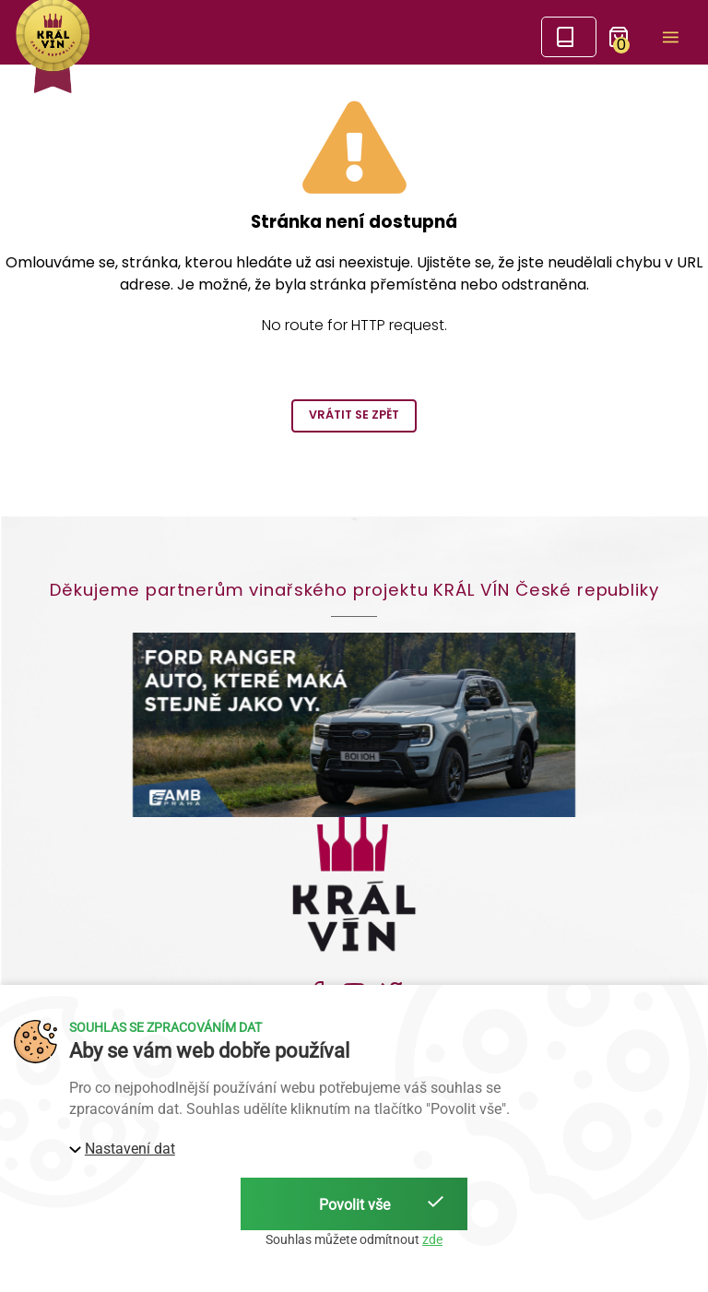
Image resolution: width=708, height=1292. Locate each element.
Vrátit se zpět (354, 414)
